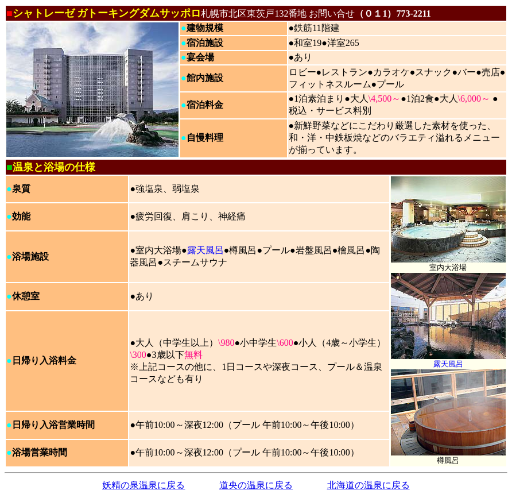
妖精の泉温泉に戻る (143, 485)
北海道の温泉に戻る (368, 485)
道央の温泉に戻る (256, 485)
